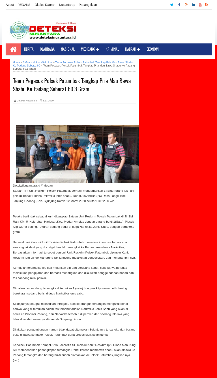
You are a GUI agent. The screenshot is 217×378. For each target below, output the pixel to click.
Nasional (68, 49)
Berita (29, 49)
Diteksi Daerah (45, 4)
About (10, 4)
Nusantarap (67, 4)
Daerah (132, 49)
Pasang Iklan (88, 4)
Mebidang (90, 49)
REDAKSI (24, 4)
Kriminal (112, 49)
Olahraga (47, 49)
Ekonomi (153, 49)
